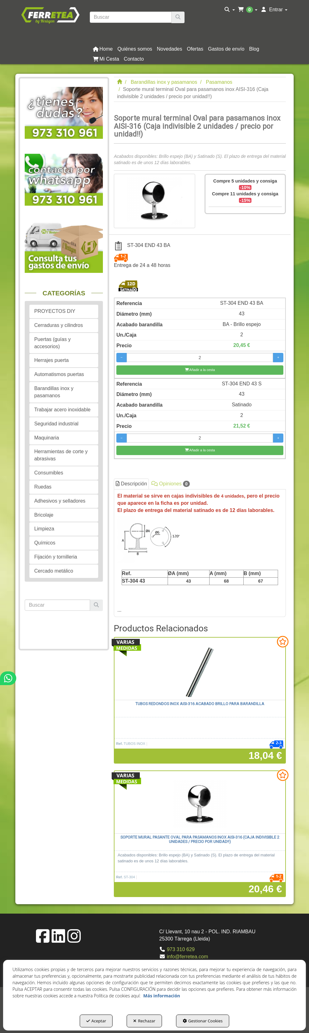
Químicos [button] (44, 542)
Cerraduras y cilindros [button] (58, 325)
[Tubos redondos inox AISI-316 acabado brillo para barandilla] (199, 669)
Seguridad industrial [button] (56, 423)
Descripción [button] (131, 483)
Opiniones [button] (170, 484)
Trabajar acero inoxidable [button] (62, 409)
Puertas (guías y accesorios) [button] (52, 343)
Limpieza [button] (44, 528)
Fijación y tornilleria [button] (55, 556)
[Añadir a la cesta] (199, 370)
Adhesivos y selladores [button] (59, 501)
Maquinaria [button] (46, 437)
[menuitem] (229, 10)
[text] (131, 17)
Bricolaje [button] (43, 515)
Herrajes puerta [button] (51, 360)
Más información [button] (161, 996)
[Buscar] (178, 17)
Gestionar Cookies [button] (203, 1021)
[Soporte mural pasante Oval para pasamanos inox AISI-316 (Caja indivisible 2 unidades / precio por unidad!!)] (199, 802)
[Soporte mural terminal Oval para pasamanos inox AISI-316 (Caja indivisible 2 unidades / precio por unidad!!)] (154, 201)
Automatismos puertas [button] (59, 374)
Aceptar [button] (96, 1021)
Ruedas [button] (42, 486)
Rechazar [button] (144, 1021)
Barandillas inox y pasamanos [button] (53, 392)
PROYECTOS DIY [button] (54, 311)
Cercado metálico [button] (53, 571)
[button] (50, 15)
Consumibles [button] (48, 472)
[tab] (199, 553)
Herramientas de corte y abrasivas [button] (61, 455)
